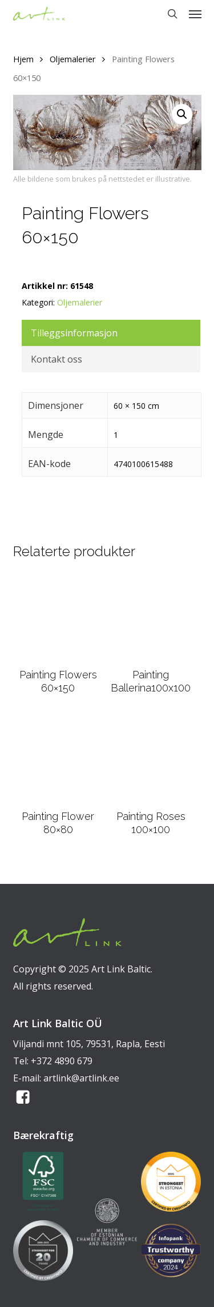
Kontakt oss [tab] (56, 359)
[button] (195, 13)
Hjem (23, 59)
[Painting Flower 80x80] (58, 759)
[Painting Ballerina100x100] (151, 618)
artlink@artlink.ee (81, 1078)
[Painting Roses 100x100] (151, 759)
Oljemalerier (73, 59)
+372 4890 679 (61, 1061)
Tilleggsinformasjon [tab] (74, 333)
